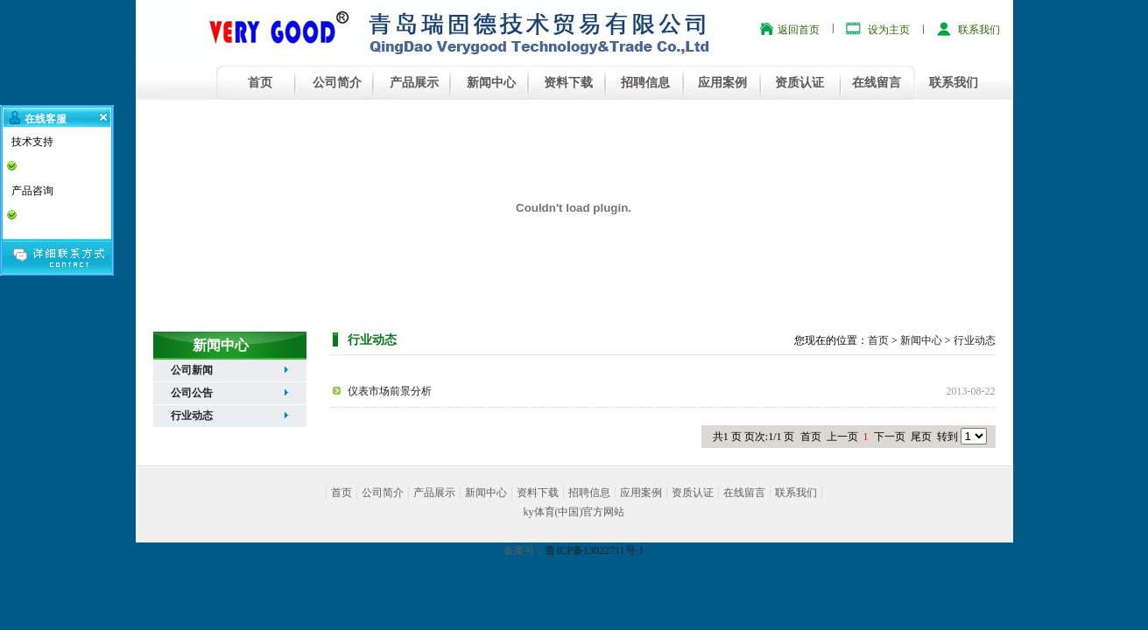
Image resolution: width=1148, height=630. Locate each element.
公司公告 (192, 393)
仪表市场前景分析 (390, 391)
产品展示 (414, 82)
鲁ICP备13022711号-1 (595, 550)
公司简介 (337, 82)
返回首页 (799, 30)
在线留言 (876, 82)
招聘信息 (645, 82)
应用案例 (722, 82)
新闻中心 (491, 82)
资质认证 (799, 82)
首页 (260, 82)
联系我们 (979, 30)
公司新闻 (192, 370)
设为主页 (889, 30)
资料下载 (568, 82)
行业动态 (192, 416)
